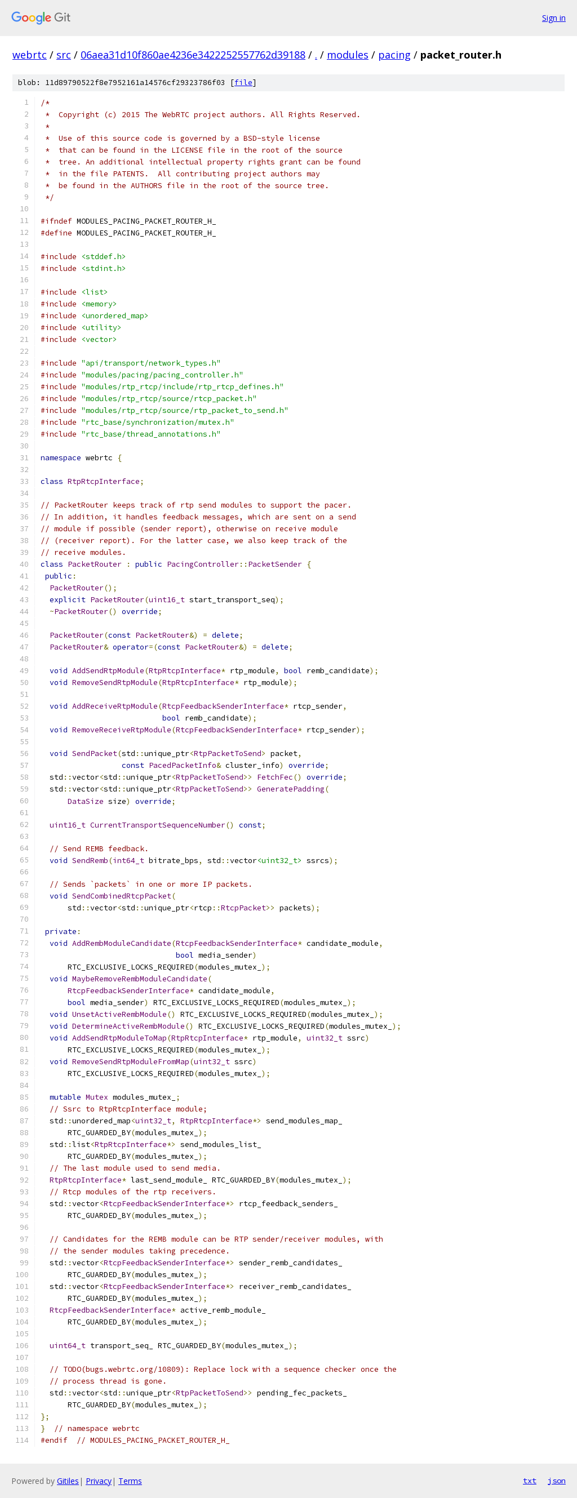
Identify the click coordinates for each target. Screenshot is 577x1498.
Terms (130, 1480)
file (243, 82)
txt (529, 1480)
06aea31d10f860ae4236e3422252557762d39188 (193, 54)
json (557, 1480)
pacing (394, 54)
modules (348, 54)
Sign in (554, 17)
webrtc (29, 54)
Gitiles (68, 1480)
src (63, 54)
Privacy (99, 1480)
